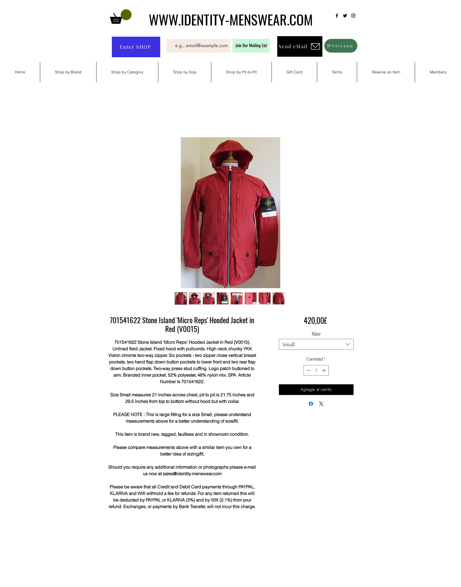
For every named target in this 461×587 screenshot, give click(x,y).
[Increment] (324, 370)
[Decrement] (308, 370)
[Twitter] (345, 15)
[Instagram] (353, 15)
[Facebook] (337, 15)
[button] (121, 16)
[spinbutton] (316, 370)
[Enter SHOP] (136, 47)
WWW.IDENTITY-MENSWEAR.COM (231, 19)
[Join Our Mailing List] (251, 46)
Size (316, 333)
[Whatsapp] (340, 46)
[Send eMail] (299, 46)
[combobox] (316, 344)
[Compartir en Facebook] (311, 403)
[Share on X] (321, 403)
